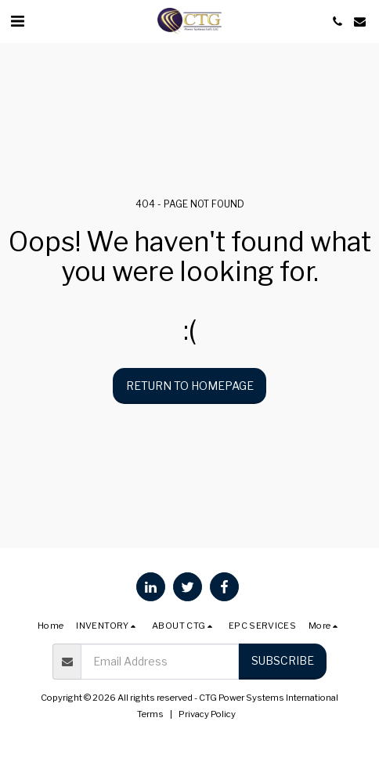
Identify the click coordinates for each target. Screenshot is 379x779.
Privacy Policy (207, 714)
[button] (17, 21)
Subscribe (282, 660)
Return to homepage (190, 385)
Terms (150, 714)
